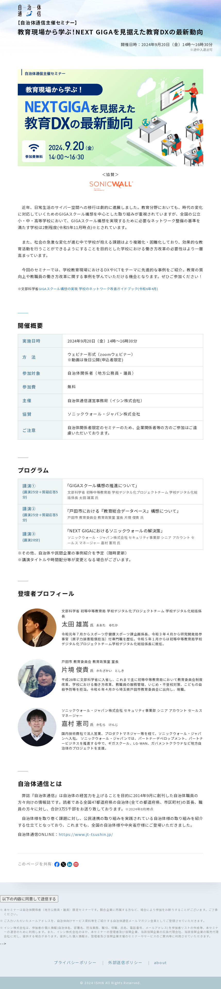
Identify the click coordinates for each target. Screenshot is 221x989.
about (160, 962)
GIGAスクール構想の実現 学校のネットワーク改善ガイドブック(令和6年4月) (98, 288)
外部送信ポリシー (125, 962)
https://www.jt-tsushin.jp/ (86, 834)
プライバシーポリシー (75, 962)
